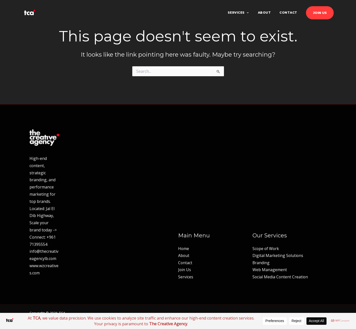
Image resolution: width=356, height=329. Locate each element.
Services (238, 12)
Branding (261, 262)
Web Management (269, 269)
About (264, 12)
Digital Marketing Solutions (278, 255)
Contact (288, 12)
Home (183, 248)
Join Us (320, 13)
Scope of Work (266, 248)
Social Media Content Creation (280, 277)
